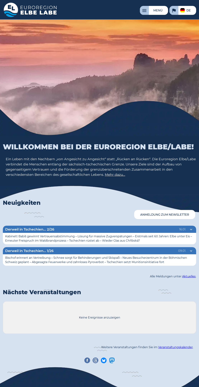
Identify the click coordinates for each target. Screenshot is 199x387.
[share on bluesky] (103, 360)
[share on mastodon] (112, 360)
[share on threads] (95, 360)
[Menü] (154, 10)
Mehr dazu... (115, 174)
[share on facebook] (87, 360)
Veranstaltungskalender (175, 347)
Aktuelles (189, 276)
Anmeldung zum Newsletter (164, 214)
